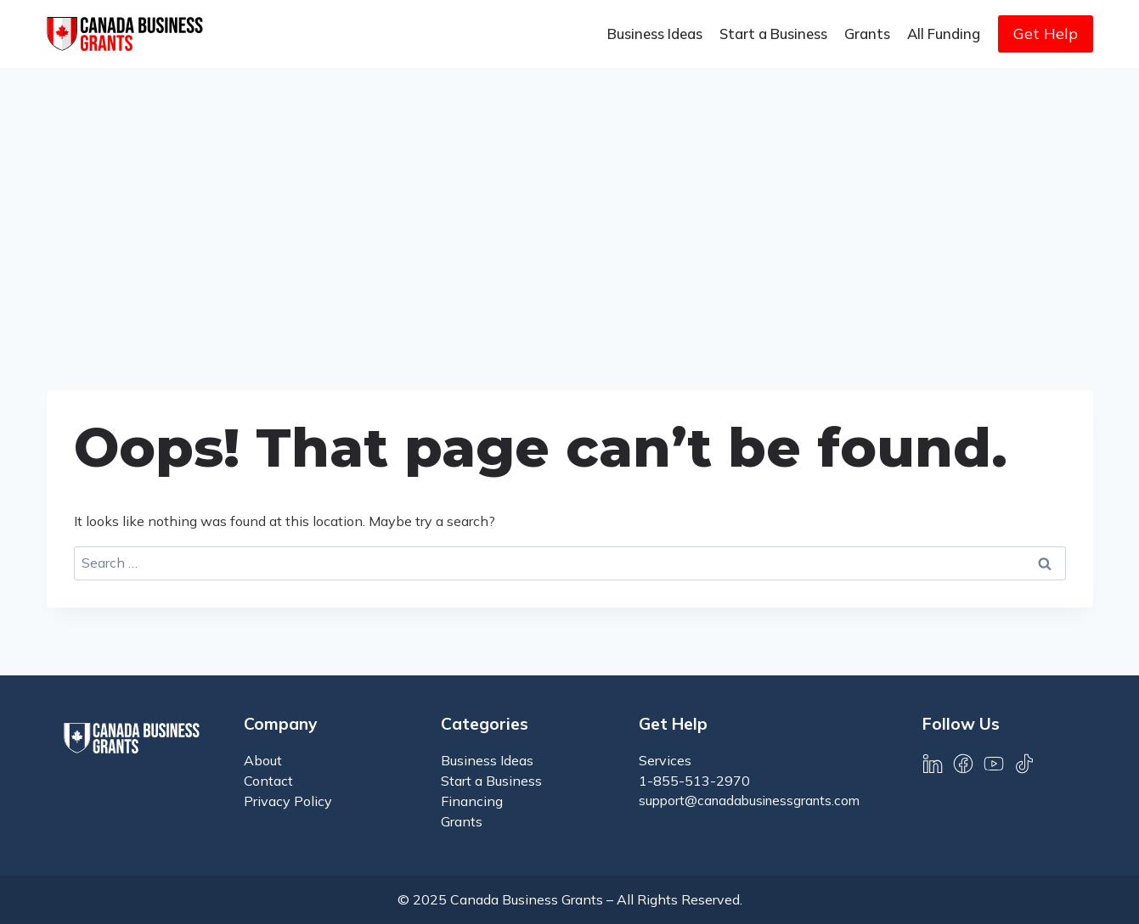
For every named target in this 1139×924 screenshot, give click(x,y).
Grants (867, 33)
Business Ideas (654, 33)
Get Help (1045, 33)
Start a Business (773, 33)
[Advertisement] (570, 195)
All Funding (943, 33)
